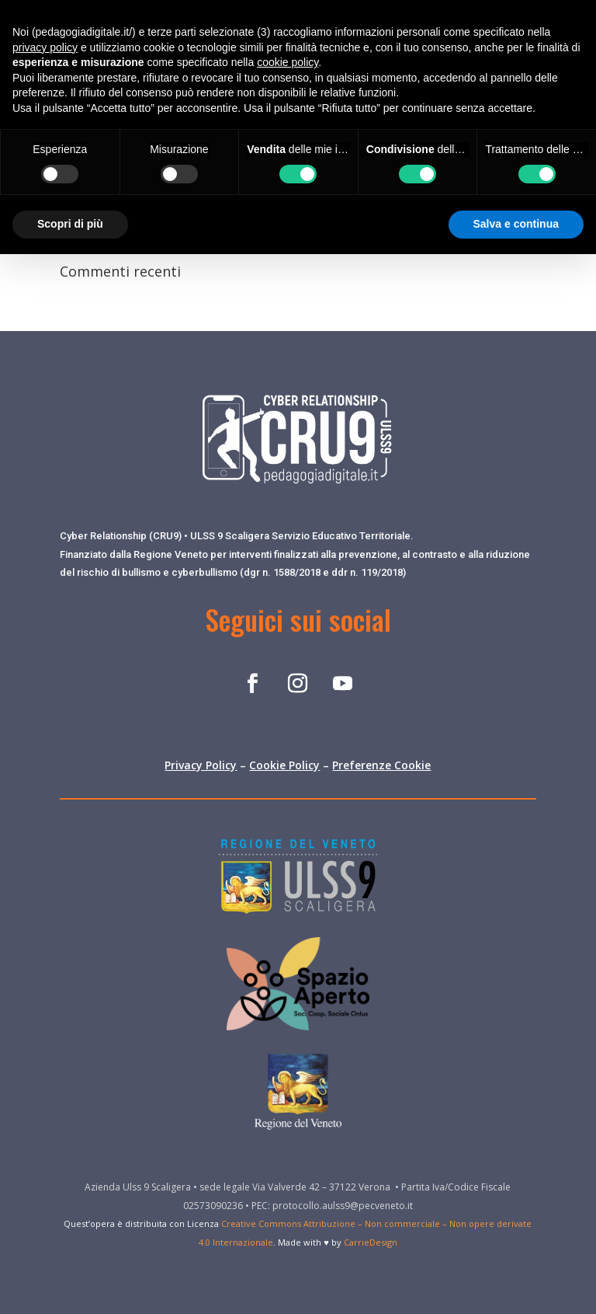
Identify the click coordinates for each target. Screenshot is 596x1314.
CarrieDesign (370, 1242)
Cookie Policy (284, 765)
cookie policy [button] (287, 62)
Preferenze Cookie (381, 765)
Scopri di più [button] (70, 224)
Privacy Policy (201, 765)
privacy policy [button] (45, 47)
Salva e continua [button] (516, 224)
